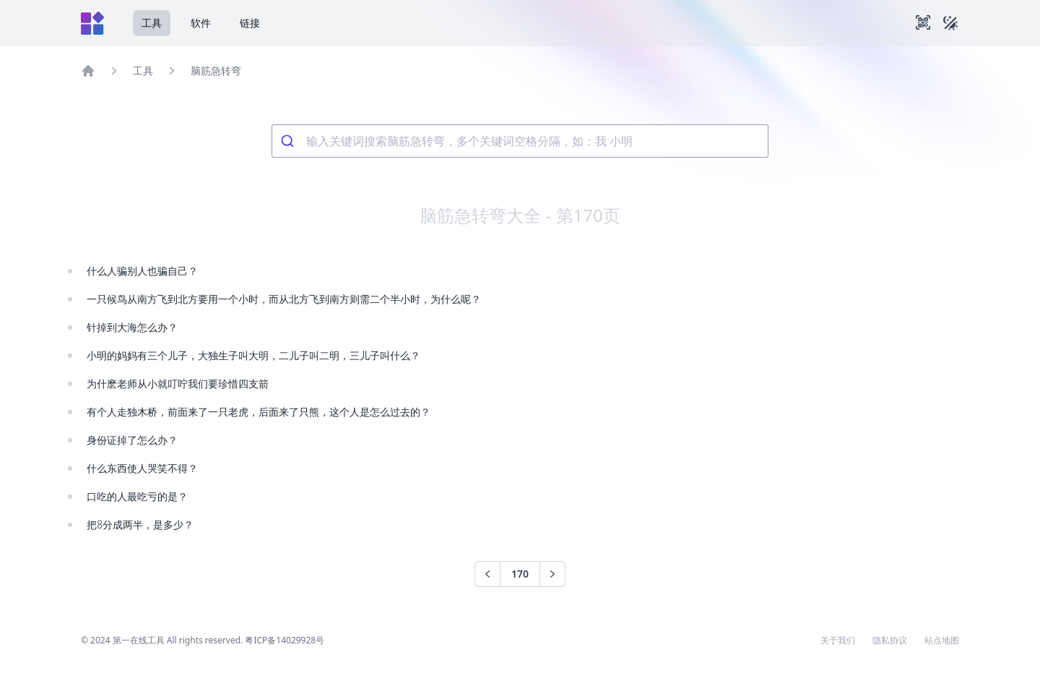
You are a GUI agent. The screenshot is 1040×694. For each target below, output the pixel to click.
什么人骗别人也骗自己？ (142, 271)
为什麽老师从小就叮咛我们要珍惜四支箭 (178, 383)
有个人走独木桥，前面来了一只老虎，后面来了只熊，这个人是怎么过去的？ (258, 412)
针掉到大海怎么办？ (132, 327)
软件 (201, 23)
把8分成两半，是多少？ (140, 524)
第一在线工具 (139, 640)
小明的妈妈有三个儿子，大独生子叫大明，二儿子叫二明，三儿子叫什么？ (253, 355)
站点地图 (941, 640)
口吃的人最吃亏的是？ (137, 496)
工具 (152, 23)
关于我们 (837, 640)
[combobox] (520, 141)
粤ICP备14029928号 (284, 640)
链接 (250, 23)
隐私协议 (889, 640)
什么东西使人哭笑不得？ (142, 468)
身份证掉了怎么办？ (132, 440)
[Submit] (289, 141)
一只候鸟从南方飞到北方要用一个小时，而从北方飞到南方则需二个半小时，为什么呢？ (284, 299)
